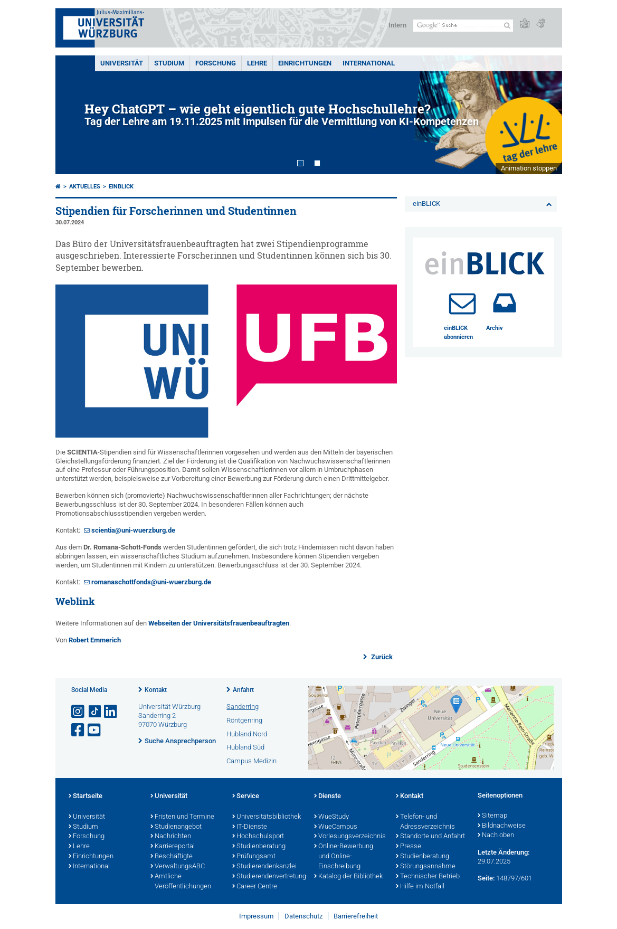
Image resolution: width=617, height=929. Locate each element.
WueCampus (335, 827)
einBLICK (121, 186)
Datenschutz (303, 916)
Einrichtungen (304, 63)
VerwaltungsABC (177, 866)
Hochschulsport (258, 836)
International (369, 63)
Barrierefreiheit (356, 916)
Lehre (257, 63)
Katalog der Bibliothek (348, 876)
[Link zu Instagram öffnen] (78, 712)
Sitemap (492, 816)
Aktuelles (84, 186)
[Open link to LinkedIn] (111, 712)
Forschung (215, 63)
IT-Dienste (249, 827)
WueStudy (331, 817)
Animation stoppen (529, 168)
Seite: (486, 878)
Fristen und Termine (182, 817)
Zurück (381, 657)
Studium (169, 63)
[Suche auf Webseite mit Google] (463, 26)
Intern (397, 25)
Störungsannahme (425, 866)
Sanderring (242, 706)
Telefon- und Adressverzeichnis (425, 822)
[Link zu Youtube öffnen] (95, 730)
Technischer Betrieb (428, 876)
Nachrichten (170, 836)
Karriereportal (172, 846)
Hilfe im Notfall (420, 887)
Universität (121, 63)
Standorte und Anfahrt (430, 836)
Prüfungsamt (254, 856)
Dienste (327, 796)
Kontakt (156, 690)
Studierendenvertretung (267, 876)
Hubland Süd (245, 747)
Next (543, 114)
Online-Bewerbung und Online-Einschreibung (343, 856)
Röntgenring (244, 720)
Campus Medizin (251, 761)
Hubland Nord (246, 734)
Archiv (494, 328)
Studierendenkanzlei (264, 866)
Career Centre (254, 887)
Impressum (256, 916)
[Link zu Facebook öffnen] (78, 730)
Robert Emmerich (95, 640)
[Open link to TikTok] (95, 712)
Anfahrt (243, 690)
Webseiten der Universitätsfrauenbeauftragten (218, 623)
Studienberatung (259, 846)
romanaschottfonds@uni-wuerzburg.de (151, 582)
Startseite (85, 796)
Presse (408, 846)
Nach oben (496, 835)
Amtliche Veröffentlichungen (180, 882)
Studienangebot (176, 827)
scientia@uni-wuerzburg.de (133, 530)
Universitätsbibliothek (266, 817)
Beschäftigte (171, 856)
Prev (74, 114)
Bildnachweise (502, 826)
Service (245, 796)
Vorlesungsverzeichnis (349, 836)
